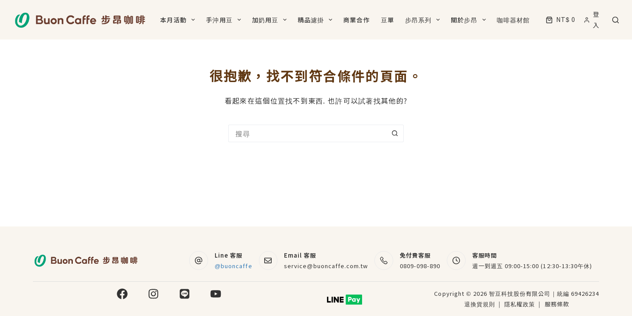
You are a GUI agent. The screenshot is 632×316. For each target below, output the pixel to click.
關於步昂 (470, 19)
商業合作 (356, 19)
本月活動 (179, 19)
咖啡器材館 (513, 19)
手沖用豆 (225, 19)
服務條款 (557, 304)
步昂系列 (424, 19)
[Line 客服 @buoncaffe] (198, 260)
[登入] (593, 20)
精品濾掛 (317, 19)
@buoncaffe (233, 266)
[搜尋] (615, 20)
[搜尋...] (307, 133)
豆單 (387, 19)
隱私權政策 (520, 304)
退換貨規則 (479, 304)
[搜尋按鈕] (395, 133)
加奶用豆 (271, 19)
